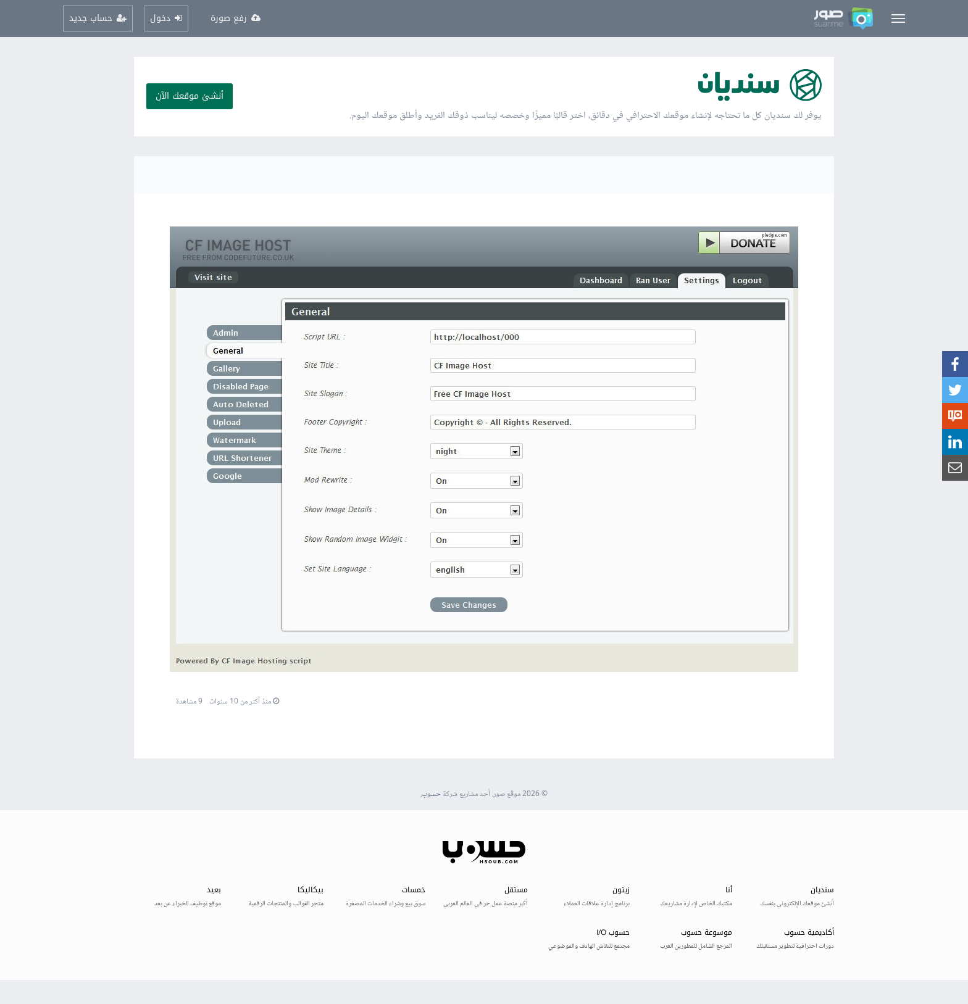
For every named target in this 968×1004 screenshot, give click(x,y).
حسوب (431, 794)
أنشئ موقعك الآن (189, 96)
